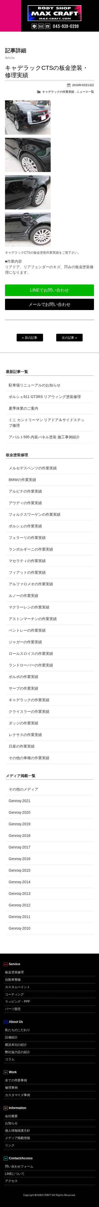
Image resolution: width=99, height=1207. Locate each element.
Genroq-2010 (19, 928)
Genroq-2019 (19, 824)
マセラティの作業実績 (27, 561)
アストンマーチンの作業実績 (33, 619)
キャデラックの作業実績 (58, 91)
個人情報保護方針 (17, 1130)
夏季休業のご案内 (23, 408)
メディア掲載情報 (17, 1138)
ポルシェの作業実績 (25, 526)
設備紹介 (11, 1037)
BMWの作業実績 (22, 480)
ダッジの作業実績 (23, 723)
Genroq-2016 (19, 859)
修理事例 (11, 1088)
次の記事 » (69, 338)
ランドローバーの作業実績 (31, 665)
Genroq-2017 (19, 847)
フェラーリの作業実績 (27, 538)
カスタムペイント (17, 987)
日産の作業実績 (22, 746)
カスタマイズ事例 (17, 1095)
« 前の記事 (29, 338)
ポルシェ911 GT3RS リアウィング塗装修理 (45, 397)
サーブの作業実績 (23, 688)
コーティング (14, 994)
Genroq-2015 (19, 870)
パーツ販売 (13, 1009)
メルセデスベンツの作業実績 (33, 468)
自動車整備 (13, 980)
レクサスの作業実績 (25, 735)
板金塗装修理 (14, 972)
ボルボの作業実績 (23, 677)
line (34, 26)
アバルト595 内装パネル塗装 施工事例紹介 (44, 437)
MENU (10, 16)
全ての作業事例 (16, 1080)
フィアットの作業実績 (27, 572)
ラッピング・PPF (17, 1001)
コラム (10, 1059)
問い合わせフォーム (19, 1166)
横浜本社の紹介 (16, 1045)
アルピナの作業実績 (25, 491)
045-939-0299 (66, 26)
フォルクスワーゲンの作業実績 (34, 514)
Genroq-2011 (19, 917)
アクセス (11, 1181)
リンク (10, 1145)
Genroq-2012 (19, 905)
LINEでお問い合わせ (49, 290)
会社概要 (11, 1116)
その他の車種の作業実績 (29, 758)
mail (41, 26)
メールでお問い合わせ (50, 304)
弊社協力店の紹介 (17, 1052)
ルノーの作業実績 (23, 595)
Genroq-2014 (19, 882)
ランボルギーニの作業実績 (31, 549)
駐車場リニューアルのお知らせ (34, 385)
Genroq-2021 (19, 801)
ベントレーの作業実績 (27, 630)
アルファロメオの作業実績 (31, 584)
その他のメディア (23, 789)
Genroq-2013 (19, 893)
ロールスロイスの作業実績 (31, 653)
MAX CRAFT (63, 10)
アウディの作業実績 (25, 503)
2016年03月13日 (83, 85)
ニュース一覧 (85, 91)
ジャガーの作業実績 (25, 642)
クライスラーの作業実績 (29, 711)
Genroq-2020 (19, 812)
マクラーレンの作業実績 (29, 607)
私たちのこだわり (17, 1030)
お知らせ (11, 1123)
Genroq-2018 (19, 835)
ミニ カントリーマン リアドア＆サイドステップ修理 (47, 423)
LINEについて (15, 1174)
